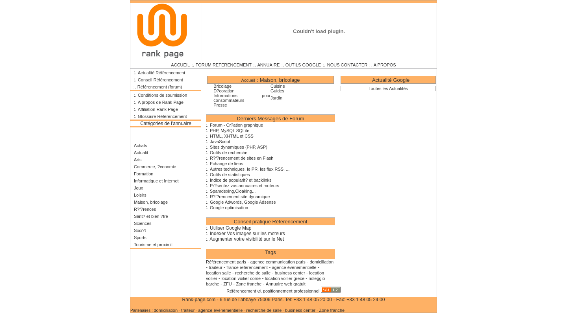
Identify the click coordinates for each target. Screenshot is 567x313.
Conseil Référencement (160, 79)
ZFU (227, 284)
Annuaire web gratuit (286, 284)
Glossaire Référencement (162, 116)
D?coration (223, 90)
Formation (144, 173)
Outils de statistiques (230, 174)
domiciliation (321, 262)
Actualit (141, 152)
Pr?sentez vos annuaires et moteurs (244, 185)
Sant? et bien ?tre (151, 216)
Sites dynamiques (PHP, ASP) (238, 147)
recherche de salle (253, 273)
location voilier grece (284, 278)
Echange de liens (226, 163)
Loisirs (140, 195)
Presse (220, 105)
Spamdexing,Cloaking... (233, 191)
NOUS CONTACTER (347, 65)
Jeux (138, 188)
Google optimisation (229, 207)
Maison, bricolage (151, 202)
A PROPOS (385, 65)
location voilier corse (241, 278)
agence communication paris (278, 262)
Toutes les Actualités (388, 88)
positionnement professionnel (291, 291)
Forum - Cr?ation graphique (236, 125)
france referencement (247, 267)
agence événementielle (294, 267)
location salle (218, 273)
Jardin (276, 98)
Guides (277, 90)
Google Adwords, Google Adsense (243, 202)
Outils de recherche (228, 152)
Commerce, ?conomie (155, 166)
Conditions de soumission (162, 95)
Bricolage (222, 86)
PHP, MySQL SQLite (229, 130)
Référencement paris (226, 262)
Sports (140, 237)
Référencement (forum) (159, 87)
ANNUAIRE (268, 65)
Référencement (241, 291)
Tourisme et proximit (153, 244)
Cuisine (278, 86)
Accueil (248, 80)
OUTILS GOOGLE (303, 65)
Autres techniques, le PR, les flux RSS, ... (249, 169)
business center (290, 273)
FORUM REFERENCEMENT (224, 65)
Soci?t (140, 230)
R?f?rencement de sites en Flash (241, 158)
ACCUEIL (180, 65)
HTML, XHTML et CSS (232, 136)
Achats (140, 145)
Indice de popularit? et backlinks (241, 180)
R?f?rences (145, 209)
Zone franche (248, 284)
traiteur (215, 267)
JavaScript (220, 141)
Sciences (143, 223)
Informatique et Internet (156, 181)
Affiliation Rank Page (158, 109)
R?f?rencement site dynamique (240, 196)
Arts (138, 159)
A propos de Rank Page (160, 102)
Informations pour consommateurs (242, 98)
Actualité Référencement (161, 72)
